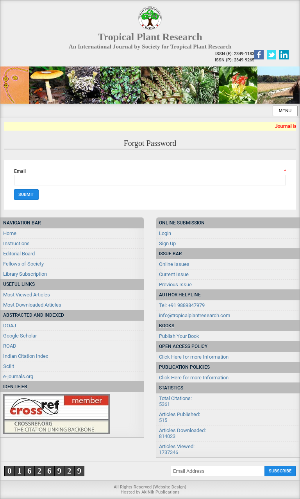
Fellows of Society (23, 264)
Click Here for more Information (194, 357)
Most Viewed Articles (26, 295)
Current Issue (174, 274)
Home (9, 233)
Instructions (16, 243)
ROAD (9, 346)
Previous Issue (175, 284)
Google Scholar (20, 336)
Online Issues (174, 264)
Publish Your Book (179, 336)
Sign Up (167, 243)
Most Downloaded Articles (32, 305)
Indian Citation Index (25, 356)
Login (165, 233)
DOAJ (9, 325)
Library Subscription (25, 274)
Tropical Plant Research (150, 37)
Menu (285, 110)
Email (150, 171)
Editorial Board (19, 254)
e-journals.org (18, 376)
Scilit (8, 366)
